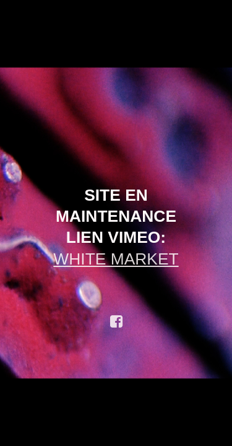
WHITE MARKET (115, 259)
